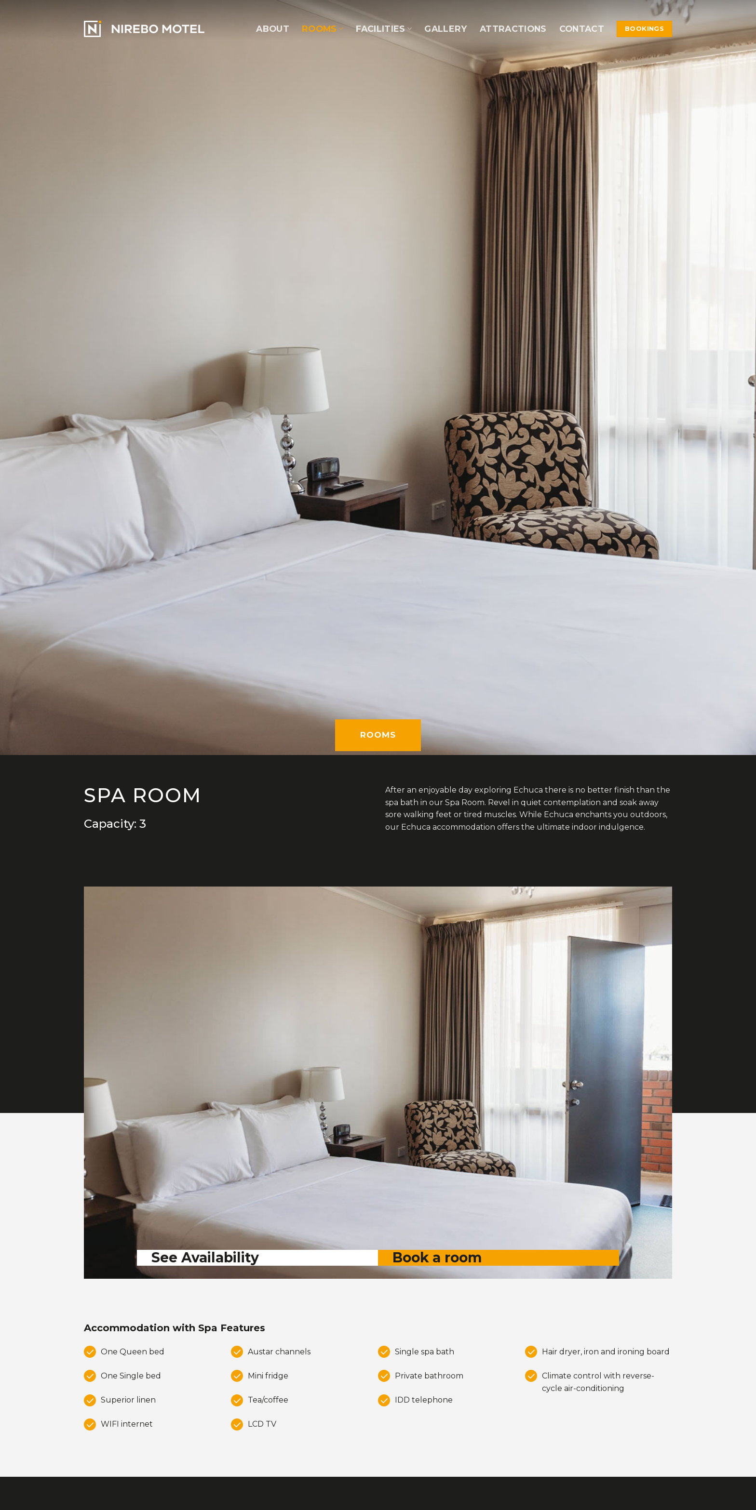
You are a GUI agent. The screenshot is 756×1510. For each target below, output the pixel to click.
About (272, 29)
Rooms (322, 29)
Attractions (513, 29)
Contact (581, 29)
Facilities (384, 29)
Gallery (445, 29)
